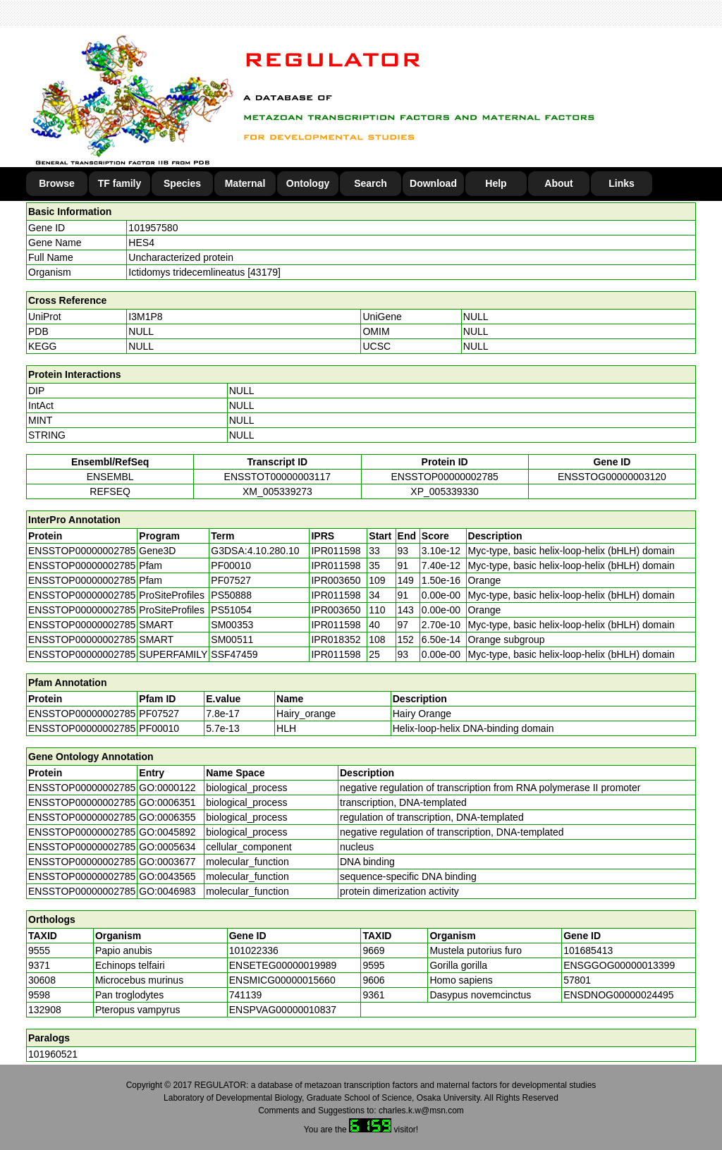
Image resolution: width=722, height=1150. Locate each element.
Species (182, 183)
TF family (119, 183)
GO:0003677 (167, 861)
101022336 (254, 950)
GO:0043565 (167, 876)
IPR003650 (335, 580)
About (558, 183)
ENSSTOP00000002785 (444, 476)
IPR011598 (335, 550)
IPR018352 (335, 639)
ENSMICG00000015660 (282, 980)
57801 (577, 980)
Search (370, 183)
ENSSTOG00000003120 (612, 476)
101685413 (588, 950)
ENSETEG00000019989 (283, 965)
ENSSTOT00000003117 (277, 476)
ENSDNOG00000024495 (618, 995)
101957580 (153, 227)
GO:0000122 (167, 787)
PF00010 (159, 728)
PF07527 (159, 713)
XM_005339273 (277, 491)
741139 (245, 995)
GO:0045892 (167, 832)
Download (433, 183)
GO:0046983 (167, 891)
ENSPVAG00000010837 (282, 1009)
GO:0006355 (167, 817)
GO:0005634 (167, 846)
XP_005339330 (444, 491)
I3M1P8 (145, 316)
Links (621, 183)
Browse (57, 183)
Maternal (245, 183)
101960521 (53, 1054)
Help (495, 183)
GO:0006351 (167, 802)
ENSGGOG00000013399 (619, 965)
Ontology (307, 183)
